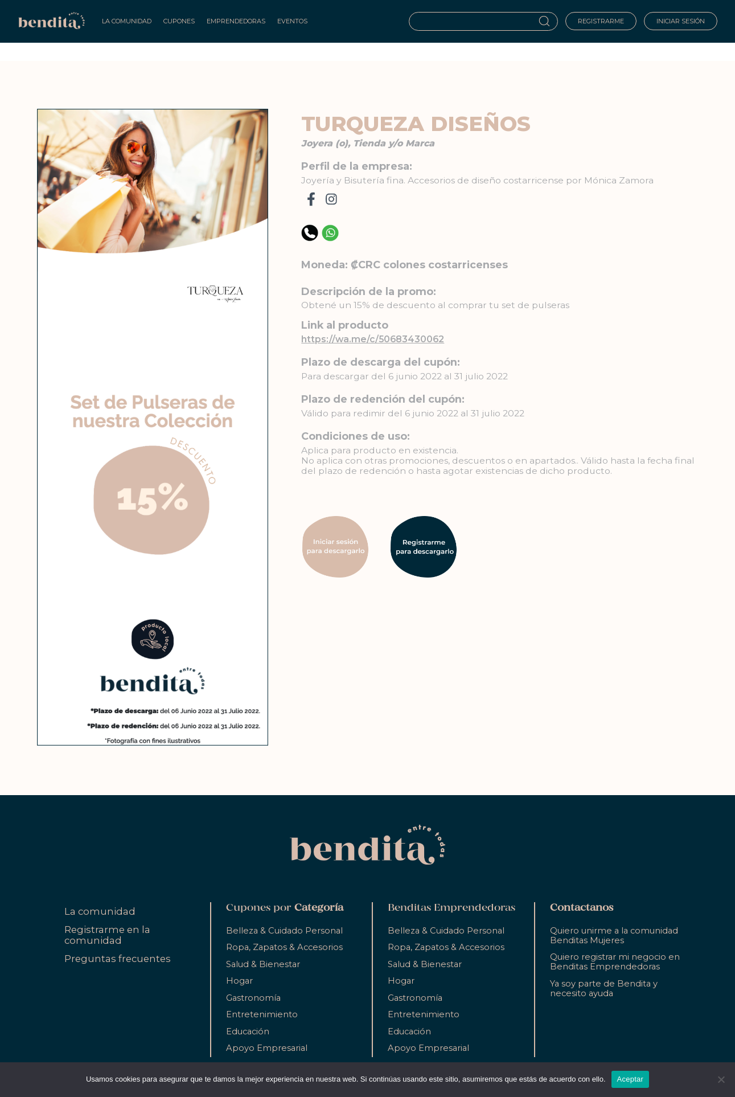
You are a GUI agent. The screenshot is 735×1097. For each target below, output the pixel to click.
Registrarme (601, 21)
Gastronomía (253, 998)
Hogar (239, 981)
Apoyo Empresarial (266, 1048)
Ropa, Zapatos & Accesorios (284, 947)
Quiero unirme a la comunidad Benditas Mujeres (614, 935)
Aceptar (630, 1079)
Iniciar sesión (680, 21)
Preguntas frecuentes (117, 958)
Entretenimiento (262, 1014)
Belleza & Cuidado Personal (284, 931)
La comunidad (99, 911)
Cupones (179, 21)
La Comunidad (126, 21)
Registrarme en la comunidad (107, 935)
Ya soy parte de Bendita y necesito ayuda (604, 988)
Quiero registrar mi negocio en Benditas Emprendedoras (615, 962)
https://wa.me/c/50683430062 (372, 339)
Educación (247, 1031)
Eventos (292, 21)
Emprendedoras (236, 21)
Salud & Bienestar (263, 964)
